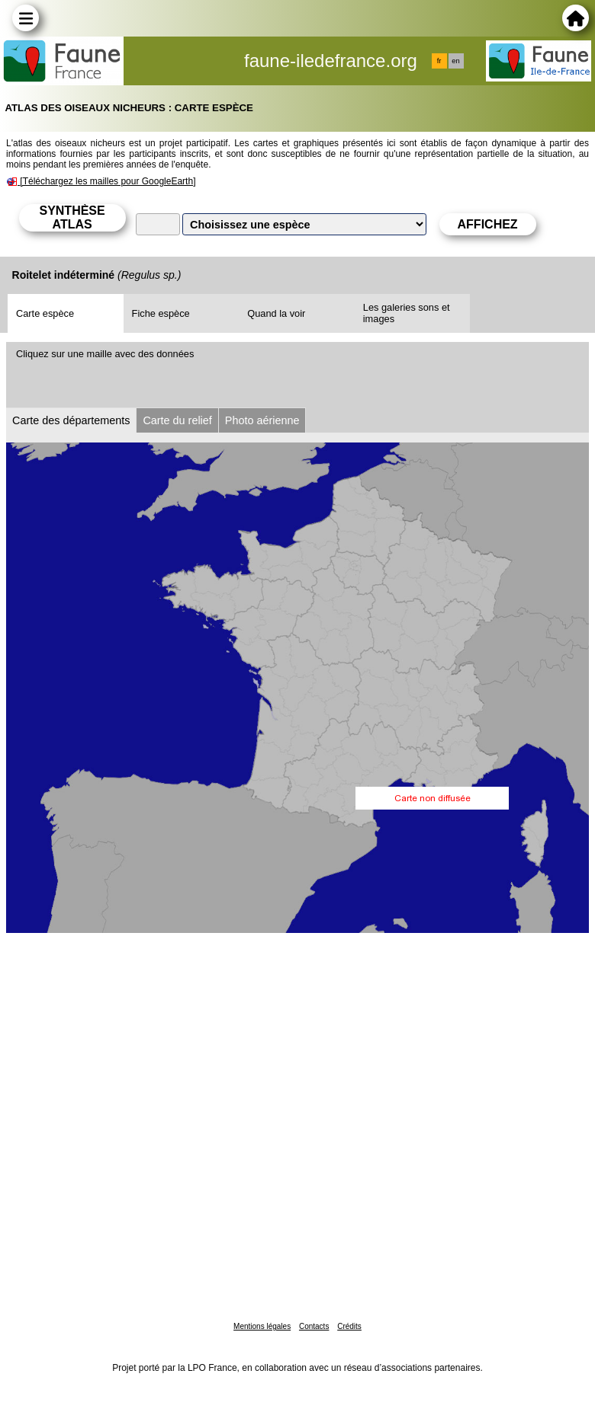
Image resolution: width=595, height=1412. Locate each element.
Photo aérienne (262, 420)
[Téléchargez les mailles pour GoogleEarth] (107, 181)
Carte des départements (71, 420)
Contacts (314, 1326)
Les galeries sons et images (406, 313)
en (455, 61)
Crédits (349, 1326)
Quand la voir (276, 313)
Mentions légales (262, 1326)
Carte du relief (177, 420)
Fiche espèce (161, 313)
